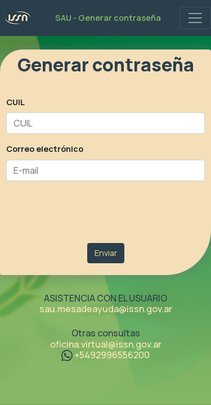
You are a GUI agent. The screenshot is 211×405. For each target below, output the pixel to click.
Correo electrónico (44, 148)
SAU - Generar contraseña (108, 17)
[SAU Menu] (195, 18)
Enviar (106, 253)
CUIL (15, 102)
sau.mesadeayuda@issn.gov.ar (105, 309)
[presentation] (91, 212)
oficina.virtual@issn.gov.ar (105, 344)
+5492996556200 (105, 355)
